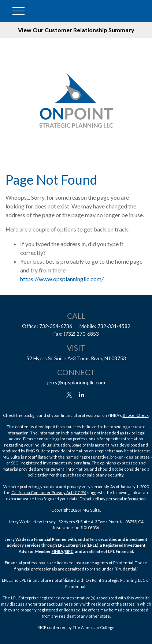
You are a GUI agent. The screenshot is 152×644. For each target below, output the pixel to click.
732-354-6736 (55, 326)
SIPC (69, 551)
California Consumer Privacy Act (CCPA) (48, 492)
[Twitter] (69, 395)
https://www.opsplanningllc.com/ (62, 278)
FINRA (57, 551)
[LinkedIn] (81, 395)
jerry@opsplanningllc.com (76, 382)
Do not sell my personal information (112, 498)
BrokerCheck (136, 415)
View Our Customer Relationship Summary (76, 29)
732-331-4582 (113, 326)
